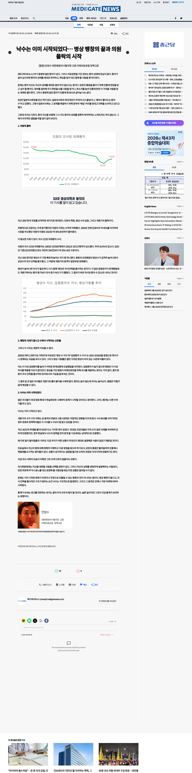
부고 (179, 284)
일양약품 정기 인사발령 (152, 298)
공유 (127, 33)
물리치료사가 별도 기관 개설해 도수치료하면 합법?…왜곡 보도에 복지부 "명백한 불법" (166, 91)
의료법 (90, 24)
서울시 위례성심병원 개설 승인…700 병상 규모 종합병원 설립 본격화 (166, 100)
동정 (169, 284)
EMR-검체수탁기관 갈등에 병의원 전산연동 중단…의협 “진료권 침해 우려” (166, 112)
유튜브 (112, 24)
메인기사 (13, 18)
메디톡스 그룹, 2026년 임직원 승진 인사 (158, 306)
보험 (101, 24)
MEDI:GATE (178, 2)
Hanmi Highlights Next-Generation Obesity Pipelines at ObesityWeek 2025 (164, 220)
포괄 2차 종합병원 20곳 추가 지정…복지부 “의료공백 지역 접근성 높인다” (166, 104)
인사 (149, 284)
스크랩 (61, 584)
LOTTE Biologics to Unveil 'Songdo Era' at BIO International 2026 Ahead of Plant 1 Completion (164, 212)
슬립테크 (123, 18)
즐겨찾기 (166, 2)
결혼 (159, 284)
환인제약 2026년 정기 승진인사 (155, 294)
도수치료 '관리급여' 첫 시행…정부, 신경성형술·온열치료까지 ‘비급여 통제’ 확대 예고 (166, 79)
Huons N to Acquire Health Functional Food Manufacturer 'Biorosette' (164, 229)
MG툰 (174, 167)
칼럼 (154, 167)
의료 (67, 18)
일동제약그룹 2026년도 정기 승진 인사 (158, 290)
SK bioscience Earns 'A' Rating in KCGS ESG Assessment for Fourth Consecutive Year (164, 225)
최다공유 (174, 69)
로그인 (138, 2)
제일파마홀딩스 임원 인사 (153, 302)
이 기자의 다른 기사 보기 (107, 601)
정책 (74, 18)
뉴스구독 (156, 2)
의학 (81, 18)
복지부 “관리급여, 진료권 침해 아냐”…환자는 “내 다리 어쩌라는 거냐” (166, 87)
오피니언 (113, 18)
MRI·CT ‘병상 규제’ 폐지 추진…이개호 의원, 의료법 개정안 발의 (166, 83)
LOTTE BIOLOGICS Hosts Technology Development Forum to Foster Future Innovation (164, 216)
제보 (115, 33)
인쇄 (73, 584)
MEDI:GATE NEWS (96, 7)
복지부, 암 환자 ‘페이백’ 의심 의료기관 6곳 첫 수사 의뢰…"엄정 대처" (166, 95)
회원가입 (147, 2)
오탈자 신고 (46, 584)
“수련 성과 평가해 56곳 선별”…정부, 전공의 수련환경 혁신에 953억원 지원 (166, 108)
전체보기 (179, 162)
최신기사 (24, 18)
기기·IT (103, 18)
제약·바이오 (91, 18)
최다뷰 (154, 69)
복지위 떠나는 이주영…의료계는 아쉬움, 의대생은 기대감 (166, 75)
